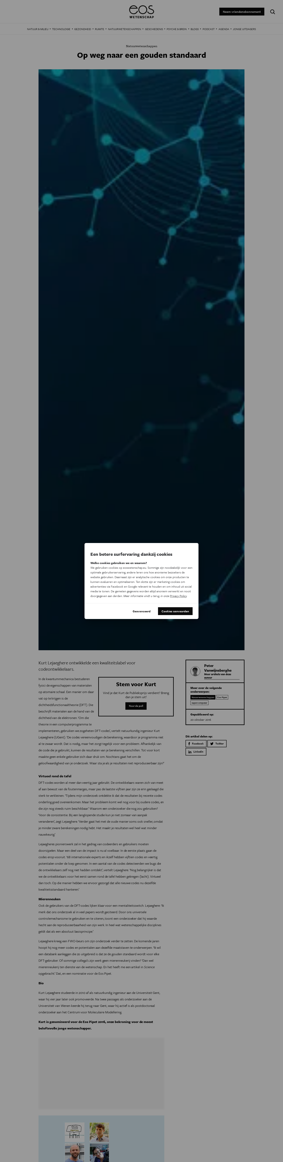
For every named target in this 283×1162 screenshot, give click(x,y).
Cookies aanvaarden (175, 611)
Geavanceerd (142, 611)
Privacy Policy (178, 596)
